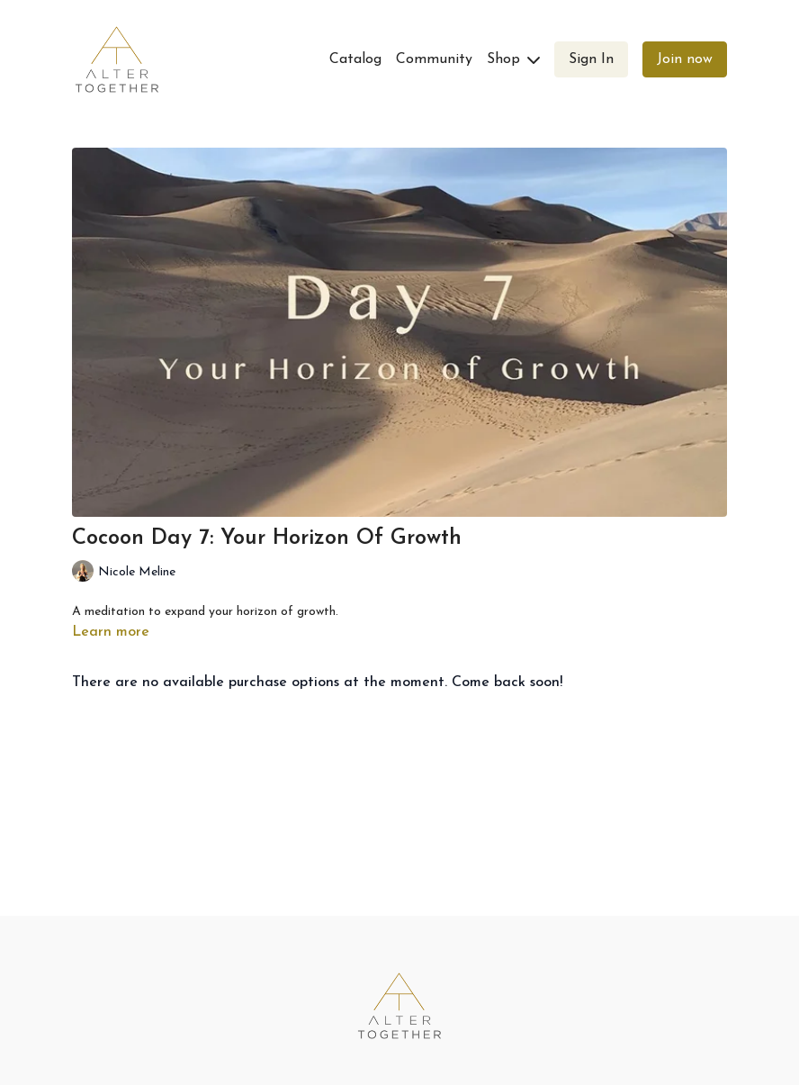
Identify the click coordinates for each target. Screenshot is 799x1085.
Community (434, 59)
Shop (513, 59)
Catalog (355, 59)
